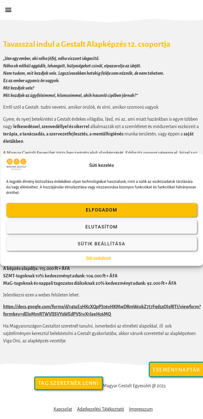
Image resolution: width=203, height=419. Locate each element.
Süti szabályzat (98, 258)
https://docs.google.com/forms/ (34, 306)
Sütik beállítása (101, 244)
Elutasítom (101, 227)
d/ (67, 306)
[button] (8, 10)
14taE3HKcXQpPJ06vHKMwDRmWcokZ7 (109, 306)
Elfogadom (101, 210)
